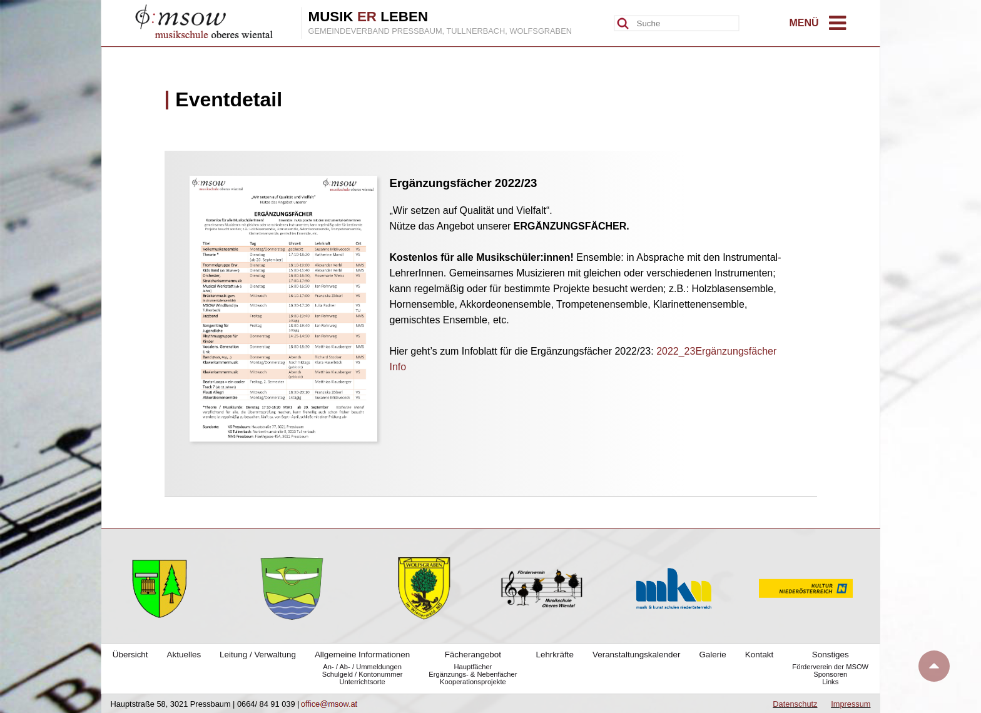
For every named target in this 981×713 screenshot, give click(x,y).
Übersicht (130, 654)
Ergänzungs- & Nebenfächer (473, 674)
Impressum (850, 704)
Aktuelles (184, 654)
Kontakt (759, 654)
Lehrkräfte (555, 654)
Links (830, 681)
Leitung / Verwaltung (258, 654)
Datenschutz (795, 704)
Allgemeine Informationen (362, 654)
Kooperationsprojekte (473, 681)
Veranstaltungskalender (636, 654)
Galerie (712, 654)
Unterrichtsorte (362, 681)
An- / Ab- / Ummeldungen (362, 666)
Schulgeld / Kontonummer (362, 674)
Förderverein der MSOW (830, 666)
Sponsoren (830, 674)
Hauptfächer (473, 666)
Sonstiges (830, 654)
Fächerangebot (473, 654)
